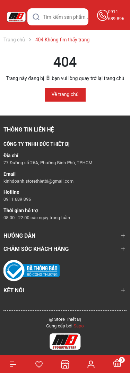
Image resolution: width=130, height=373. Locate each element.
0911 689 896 (116, 15)
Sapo (78, 325)
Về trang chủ (65, 94)
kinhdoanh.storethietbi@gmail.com (38, 181)
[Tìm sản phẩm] (57, 16)
